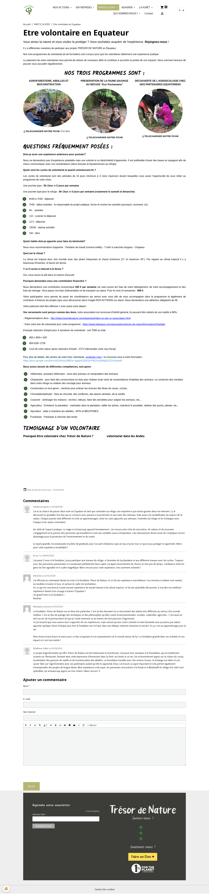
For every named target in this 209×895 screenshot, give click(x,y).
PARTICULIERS (107, 7)
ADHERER (127, 7)
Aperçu (92, 725)
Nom (25, 686)
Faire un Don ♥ (142, 858)
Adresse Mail (40, 815)
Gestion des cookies (104, 890)
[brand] (29, 10)
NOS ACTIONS (61, 7)
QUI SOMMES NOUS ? (126, 13)
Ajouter (31, 786)
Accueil (27, 24)
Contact (149, 13)
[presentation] (46, 774)
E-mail (26, 699)
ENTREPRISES (84, 7)
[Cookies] (6, 888)
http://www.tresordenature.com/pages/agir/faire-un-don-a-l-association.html (90, 318)
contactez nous (93, 357)
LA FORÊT (145, 7)
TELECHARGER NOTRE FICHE (43, 131)
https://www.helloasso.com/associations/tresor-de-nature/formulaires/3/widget (124, 324)
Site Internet (29, 712)
